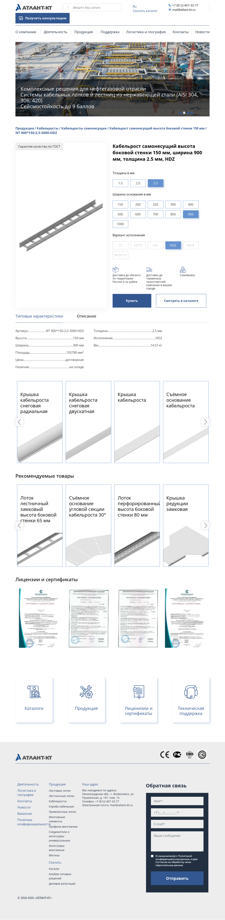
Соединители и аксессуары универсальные (59, 836)
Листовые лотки (60, 790)
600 (138, 214)
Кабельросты (58, 801)
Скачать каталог (145, 11)
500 (120, 214)
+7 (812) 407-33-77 (185, 5)
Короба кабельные (61, 806)
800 (173, 214)
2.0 (138, 183)
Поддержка (109, 31)
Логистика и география (146, 31)
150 (120, 204)
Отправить (177, 878)
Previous (20, 422)
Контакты (181, 31)
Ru (135, 6)
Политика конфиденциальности (34, 822)
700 (155, 214)
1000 (120, 224)
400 (190, 204)
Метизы (54, 855)
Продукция (57, 784)
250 (155, 204)
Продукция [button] (83, 31)
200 (138, 204)
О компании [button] (25, 31)
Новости (202, 31)
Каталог (54, 869)
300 (173, 204)
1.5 (120, 183)
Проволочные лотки (62, 812)
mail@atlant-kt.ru (183, 10)
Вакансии (24, 813)
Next (206, 422)
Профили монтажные (63, 826)
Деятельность (55, 31)
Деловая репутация (62, 883)
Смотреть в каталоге (181, 301)
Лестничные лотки (61, 796)
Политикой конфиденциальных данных (173, 858)
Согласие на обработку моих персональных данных (173, 864)
